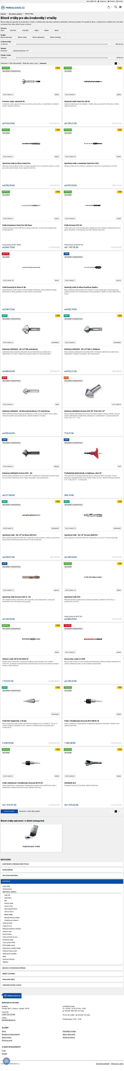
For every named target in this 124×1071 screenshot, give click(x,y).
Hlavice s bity (8, 906)
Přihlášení (111, 1)
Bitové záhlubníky (38, 37)
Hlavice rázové (8, 911)
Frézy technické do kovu (10, 937)
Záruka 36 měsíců (69, 1037)
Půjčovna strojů (7, 1040)
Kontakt (119, 1)
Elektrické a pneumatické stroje (15, 864)
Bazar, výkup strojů (69, 1034)
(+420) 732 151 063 (8, 1014)
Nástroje (3, 14)
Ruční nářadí (7, 870)
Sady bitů (7, 895)
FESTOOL (13, 30)
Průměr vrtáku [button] (6, 55)
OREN (36, 30)
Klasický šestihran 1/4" (21, 51)
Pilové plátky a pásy (9, 945)
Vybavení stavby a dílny (11, 985)
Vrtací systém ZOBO (9, 942)
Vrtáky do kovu (7, 926)
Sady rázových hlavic (10, 909)
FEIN (2, 30)
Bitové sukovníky (6, 37)
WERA (46, 30)
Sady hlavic (7, 898)
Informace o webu (117, 1064)
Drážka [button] (3, 35)
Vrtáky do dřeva (7, 923)
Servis (4, 1031)
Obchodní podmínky (103, 1064)
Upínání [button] (3, 48)
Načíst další (9, 811)
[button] (110, 7)
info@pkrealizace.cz (8, 1020)
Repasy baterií (6, 1037)
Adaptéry (5, 962)
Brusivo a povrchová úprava (13, 968)
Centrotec (4, 51)
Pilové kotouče (7, 889)
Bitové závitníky (55, 37)
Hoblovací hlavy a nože (10, 951)
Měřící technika (8, 974)
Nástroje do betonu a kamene (12, 929)
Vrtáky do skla (7, 931)
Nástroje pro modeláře (9, 953)
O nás (4, 1051)
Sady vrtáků (6, 886)
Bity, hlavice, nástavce (15, 14)
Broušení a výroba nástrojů (11, 1034)
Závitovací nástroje (8, 959)
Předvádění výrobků (69, 1031)
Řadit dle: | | (34, 63)
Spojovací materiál (10, 875)
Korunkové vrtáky (8, 940)
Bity (5, 900)
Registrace (102, 1)
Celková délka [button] (6, 42)
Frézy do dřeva (7, 934)
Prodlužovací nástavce (11, 920)
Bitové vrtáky (22, 37)
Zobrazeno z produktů (11, 63)
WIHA (56, 30)
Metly (4, 956)
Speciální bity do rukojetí (12, 917)
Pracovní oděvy (8, 979)
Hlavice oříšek (8, 903)
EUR (95, 1)
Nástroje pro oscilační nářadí (11, 948)
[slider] (15, 44)
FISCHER (25, 30)
